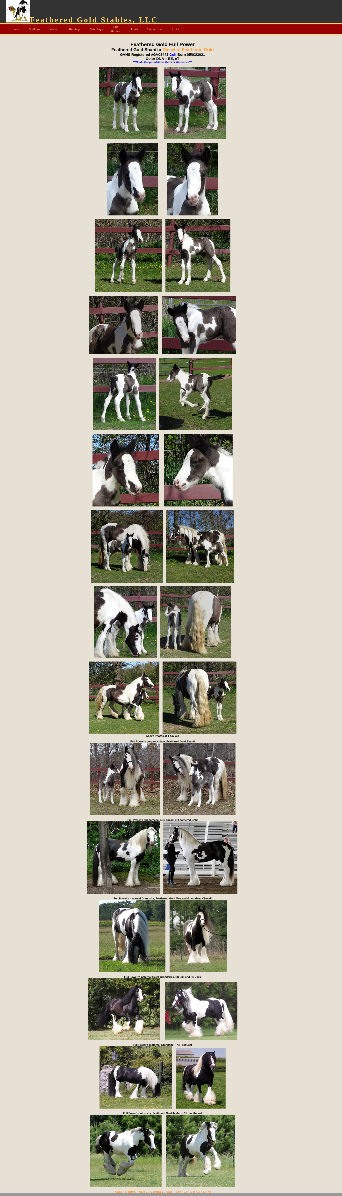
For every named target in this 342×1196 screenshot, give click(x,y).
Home (15, 29)
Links (175, 29)
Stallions (34, 29)
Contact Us (154, 29)
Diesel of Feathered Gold (187, 49)
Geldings (74, 29)
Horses (115, 31)
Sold (116, 27)
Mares (53, 29)
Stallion (130, 1191)
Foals (134, 29)
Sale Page (96, 29)
